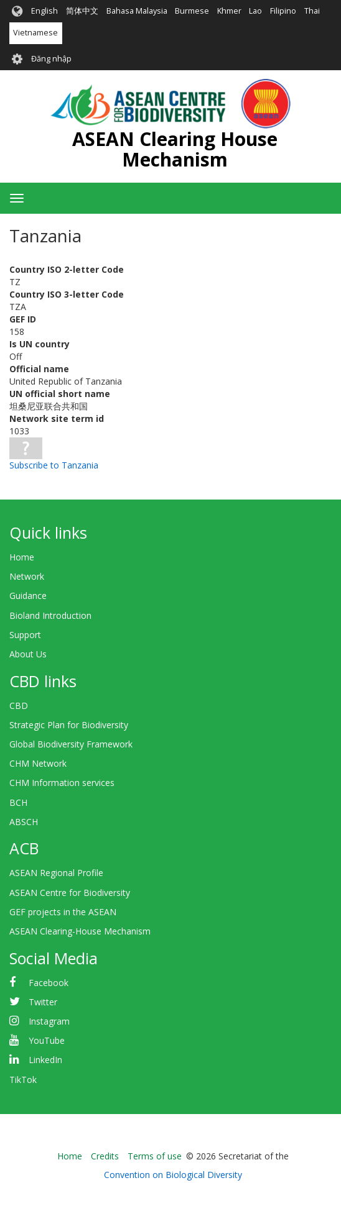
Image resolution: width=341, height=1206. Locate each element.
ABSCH (23, 822)
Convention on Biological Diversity (173, 1175)
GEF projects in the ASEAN (62, 912)
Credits (105, 1156)
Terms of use (155, 1156)
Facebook (48, 983)
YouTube (47, 1040)
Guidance (28, 595)
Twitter (43, 1002)
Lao (255, 11)
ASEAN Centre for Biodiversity (69, 892)
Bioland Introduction (50, 615)
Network (26, 576)
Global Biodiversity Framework (71, 744)
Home (21, 557)
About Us (28, 654)
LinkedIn (45, 1060)
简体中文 (82, 11)
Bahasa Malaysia (136, 11)
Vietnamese (35, 32)
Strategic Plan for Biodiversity (68, 725)
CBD (18, 705)
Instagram (49, 1021)
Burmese (192, 11)
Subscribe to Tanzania (53, 465)
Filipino (283, 11)
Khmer (229, 11)
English (44, 11)
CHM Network (38, 763)
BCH (18, 802)
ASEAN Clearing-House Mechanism (80, 931)
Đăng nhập (51, 58)
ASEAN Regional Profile (56, 873)
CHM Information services (61, 782)
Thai (312, 11)
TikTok (23, 1079)
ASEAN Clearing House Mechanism (175, 149)
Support (25, 635)
